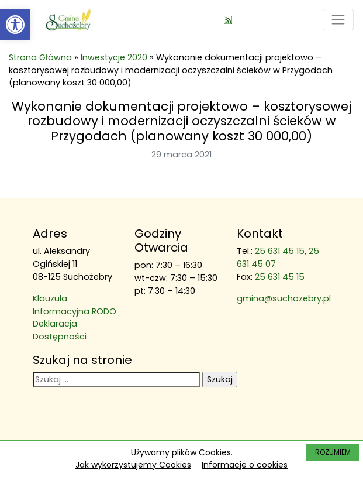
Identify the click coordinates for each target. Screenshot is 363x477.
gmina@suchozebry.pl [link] (284, 298)
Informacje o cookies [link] (245, 465)
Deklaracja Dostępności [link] (60, 330)
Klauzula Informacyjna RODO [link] (74, 305)
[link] (15, 24)
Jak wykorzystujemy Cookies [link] (133, 465)
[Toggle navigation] (338, 19)
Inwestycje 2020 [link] (114, 57)
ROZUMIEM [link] (333, 452)
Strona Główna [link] (40, 57)
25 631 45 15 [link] (280, 251)
